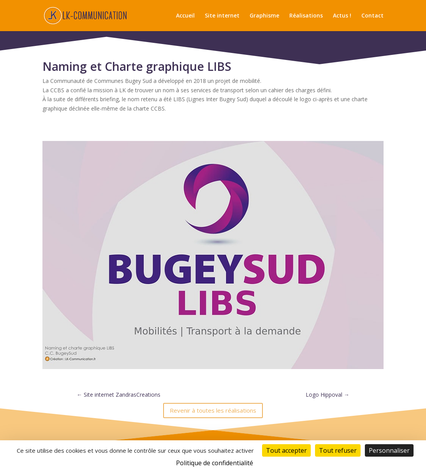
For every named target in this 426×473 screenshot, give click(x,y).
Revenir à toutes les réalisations (213, 410)
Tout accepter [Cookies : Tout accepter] (286, 450)
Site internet (222, 16)
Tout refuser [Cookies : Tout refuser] (338, 450)
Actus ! (342, 16)
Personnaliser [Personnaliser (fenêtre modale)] (389, 450)
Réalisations (306, 16)
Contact (372, 16)
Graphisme (264, 16)
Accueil (185, 16)
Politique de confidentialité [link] (214, 463)
